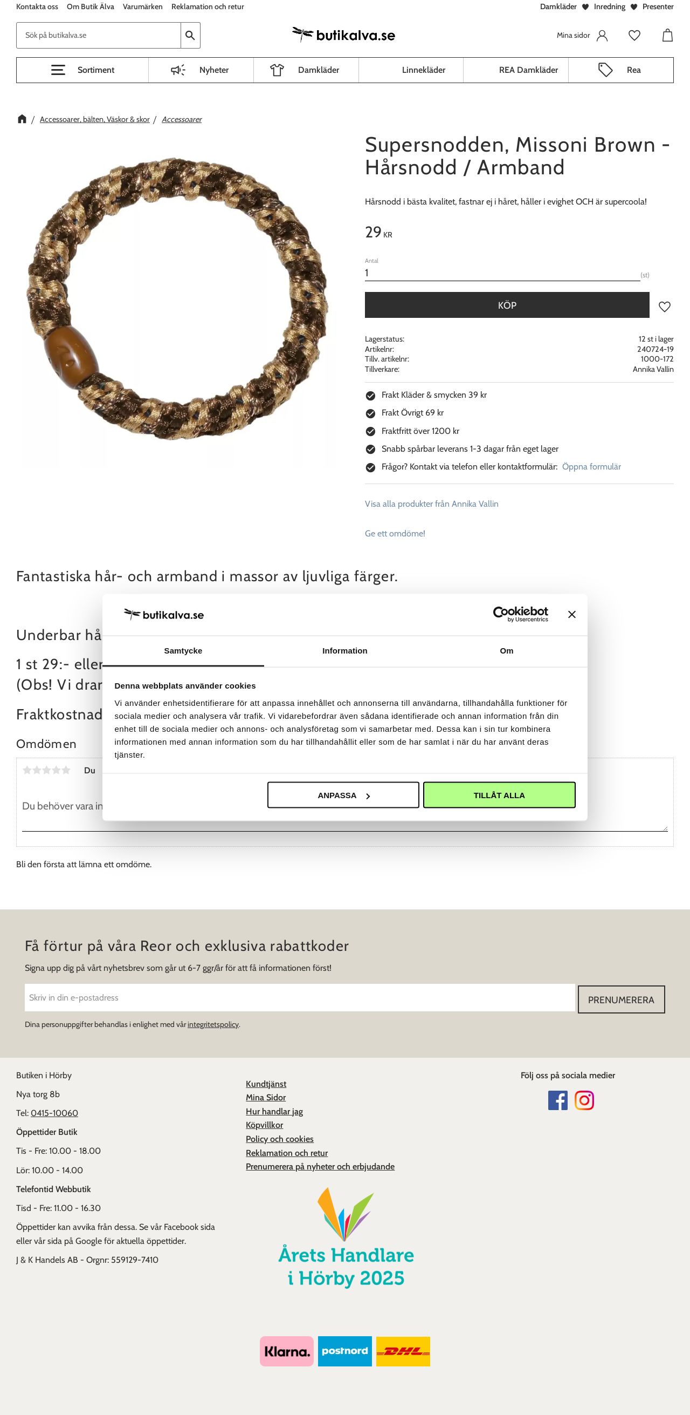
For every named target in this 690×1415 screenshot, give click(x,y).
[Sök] (191, 35)
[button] (82, 70)
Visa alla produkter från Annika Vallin (432, 504)
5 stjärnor (66, 770)
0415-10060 (54, 1111)
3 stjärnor (46, 770)
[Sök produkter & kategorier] (98, 35)
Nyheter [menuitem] (214, 70)
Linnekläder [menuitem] (423, 70)
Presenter (658, 6)
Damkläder (558, 6)
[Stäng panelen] (572, 614)
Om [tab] (506, 650)
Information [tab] (345, 650)
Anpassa (343, 795)
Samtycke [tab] (183, 650)
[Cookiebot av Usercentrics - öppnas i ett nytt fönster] (501, 615)
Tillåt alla (499, 795)
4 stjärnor (56, 770)
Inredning (609, 6)
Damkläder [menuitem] (318, 70)
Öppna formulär (591, 466)
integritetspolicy (213, 1023)
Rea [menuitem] (634, 70)
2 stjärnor (37, 770)
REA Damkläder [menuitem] (528, 70)
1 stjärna (27, 770)
